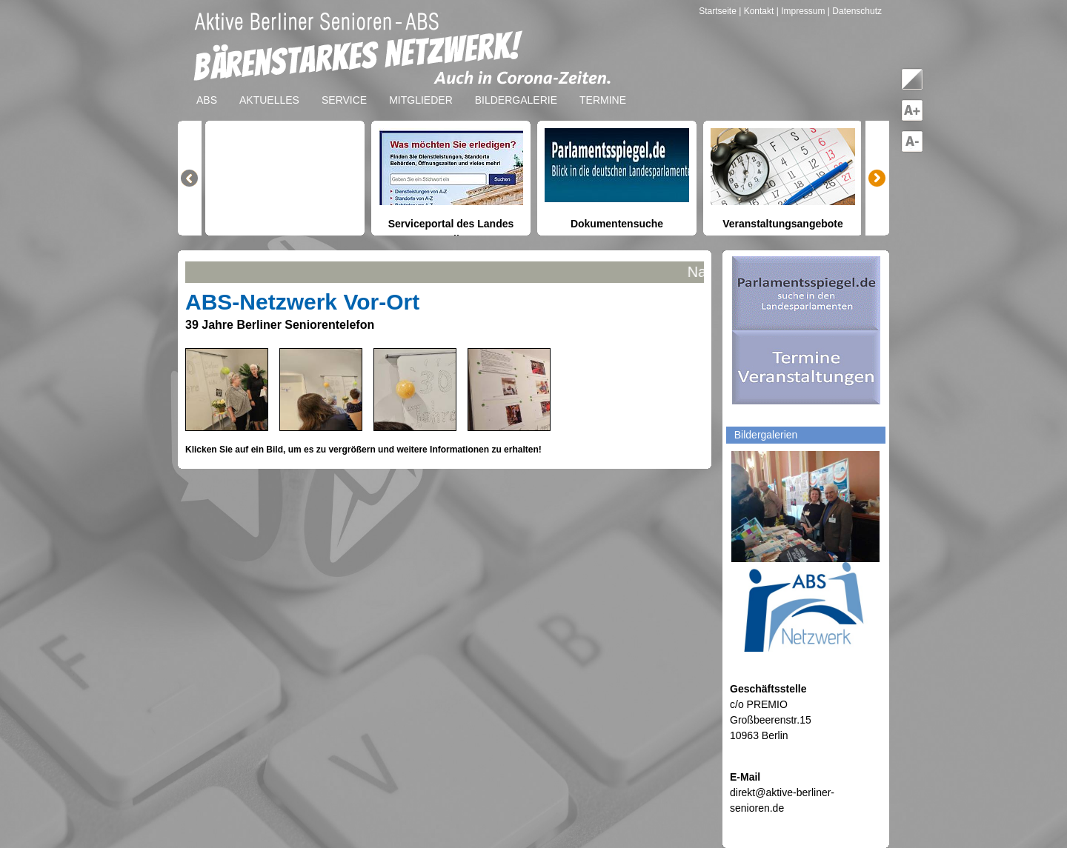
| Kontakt (757, 11)
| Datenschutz (855, 11)
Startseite (719, 11)
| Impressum (801, 11)
